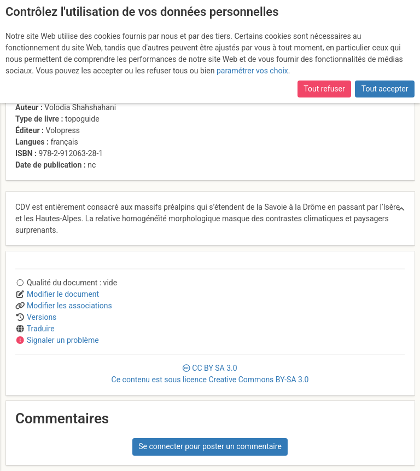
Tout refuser (324, 88)
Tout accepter (385, 88)
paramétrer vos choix (252, 70)
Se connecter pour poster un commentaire (210, 446)
